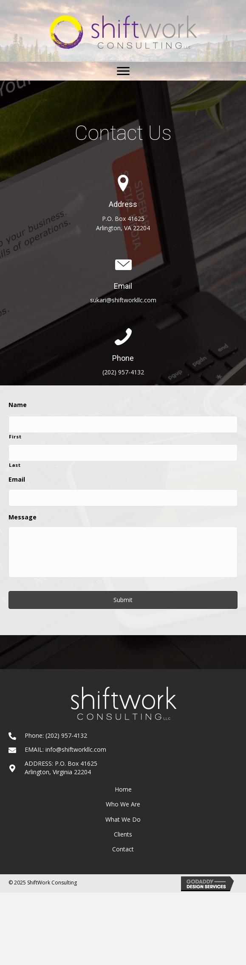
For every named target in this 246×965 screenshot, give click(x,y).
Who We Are (123, 804)
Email (16, 479)
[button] (123, 71)
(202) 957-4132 (123, 372)
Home (123, 789)
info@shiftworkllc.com (75, 749)
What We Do (123, 819)
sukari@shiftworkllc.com (123, 300)
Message (22, 517)
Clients (123, 834)
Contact (123, 849)
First (15, 436)
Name (17, 405)
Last (15, 465)
